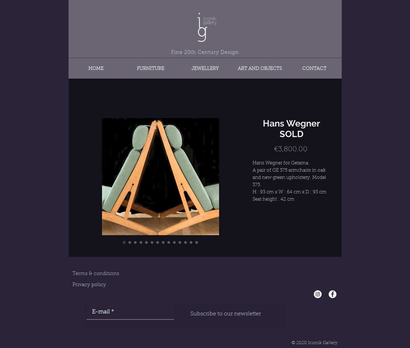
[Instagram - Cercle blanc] (318, 294)
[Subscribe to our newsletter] (225, 314)
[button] (150, 66)
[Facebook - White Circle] (332, 294)
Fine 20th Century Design (205, 52)
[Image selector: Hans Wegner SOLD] (124, 242)
